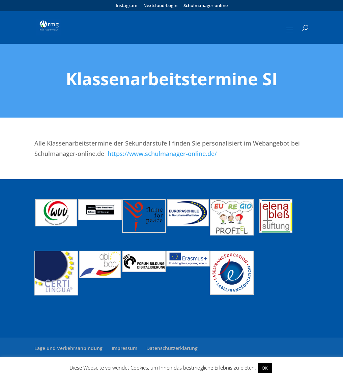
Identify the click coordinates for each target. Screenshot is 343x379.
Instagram (126, 5)
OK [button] (265, 368)
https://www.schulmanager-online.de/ (161, 154)
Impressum (124, 348)
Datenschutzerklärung (172, 348)
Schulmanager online (205, 5)
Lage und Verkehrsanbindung (68, 348)
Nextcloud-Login (160, 5)
